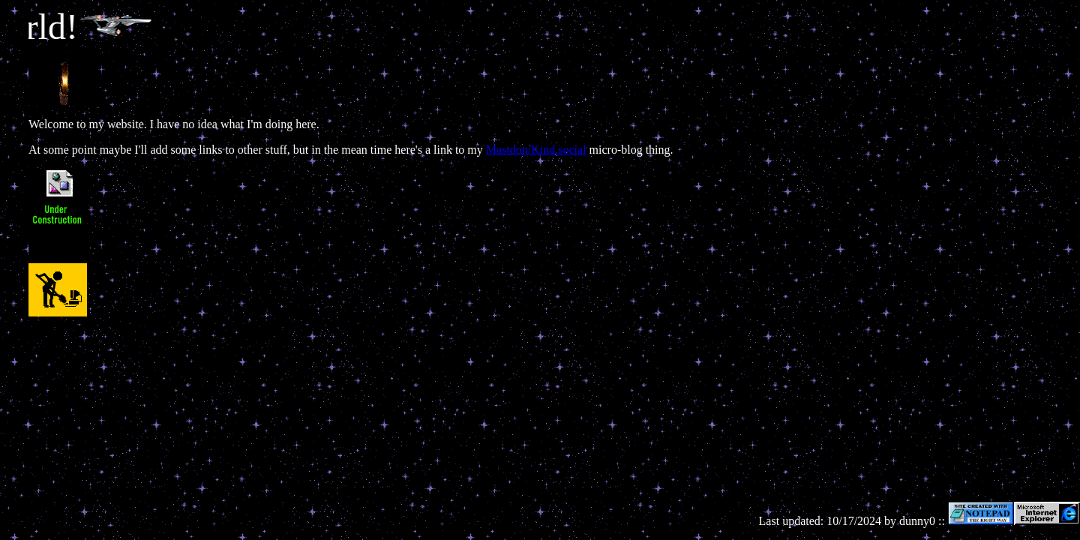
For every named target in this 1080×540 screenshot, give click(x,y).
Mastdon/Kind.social (536, 149)
